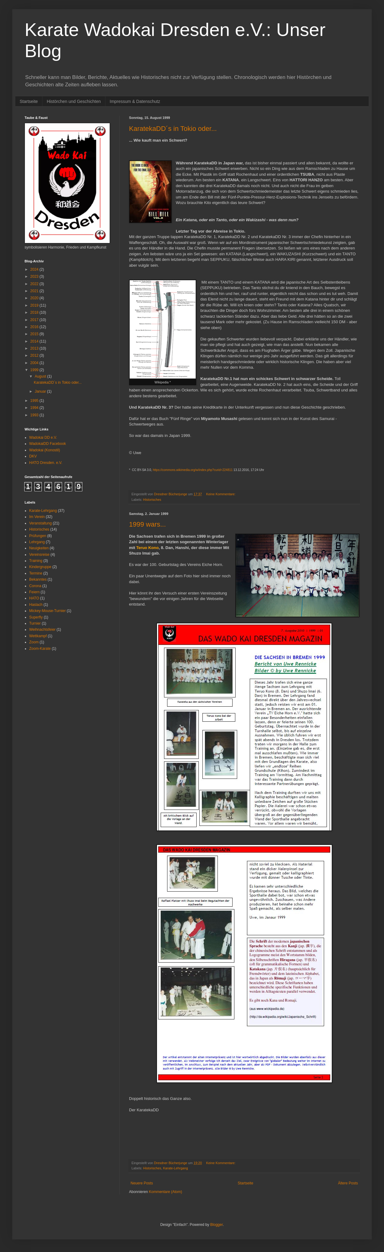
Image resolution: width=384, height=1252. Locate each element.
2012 (35, 355)
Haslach (35, 604)
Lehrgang (37, 542)
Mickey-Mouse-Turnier (47, 611)
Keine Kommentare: (221, 494)
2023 (35, 276)
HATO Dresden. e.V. (45, 463)
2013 (35, 348)
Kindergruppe (40, 567)
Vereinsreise (39, 554)
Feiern (34, 592)
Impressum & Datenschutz (135, 101)
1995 (35, 400)
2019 (35, 305)
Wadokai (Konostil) (44, 450)
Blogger (216, 1225)
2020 (35, 298)
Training (35, 561)
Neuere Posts (142, 1183)
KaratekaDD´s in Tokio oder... (173, 128)
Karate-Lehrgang (175, 1168)
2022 (35, 284)
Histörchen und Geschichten (74, 101)
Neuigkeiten (39, 548)
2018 (35, 312)
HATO (34, 598)
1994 (35, 408)
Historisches (152, 499)
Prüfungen (37, 536)
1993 (35, 415)
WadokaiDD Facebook (47, 444)
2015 (35, 334)
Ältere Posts (348, 1183)
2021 (35, 291)
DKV (33, 456)
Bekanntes (38, 579)
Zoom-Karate (40, 648)
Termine (35, 573)
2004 (35, 363)
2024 (35, 269)
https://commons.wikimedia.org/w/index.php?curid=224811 (193, 470)
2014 (35, 341)
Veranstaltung (40, 523)
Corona (35, 586)
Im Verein (37, 517)
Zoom (34, 642)
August (41, 376)
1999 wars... (147, 524)
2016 (35, 327)
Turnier (35, 623)
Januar (41, 391)
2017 (35, 320)
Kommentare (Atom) (165, 1192)
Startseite (29, 101)
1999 (35, 370)
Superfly (36, 617)
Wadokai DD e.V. (43, 437)
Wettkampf (38, 636)
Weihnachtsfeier (42, 629)
